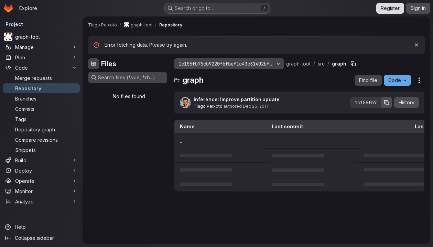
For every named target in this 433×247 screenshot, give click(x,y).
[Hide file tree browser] (93, 63)
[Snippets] (41, 150)
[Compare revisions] (41, 139)
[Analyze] (41, 201)
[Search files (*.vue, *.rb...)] (127, 77)
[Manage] (41, 47)
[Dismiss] (416, 45)
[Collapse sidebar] (41, 238)
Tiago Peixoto (208, 106)
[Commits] (41, 109)
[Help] (41, 227)
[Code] (41, 67)
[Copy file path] (353, 63)
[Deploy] (41, 170)
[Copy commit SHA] (386, 102)
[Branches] (41, 98)
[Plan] (41, 57)
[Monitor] (41, 191)
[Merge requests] (41, 78)
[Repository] (41, 88)
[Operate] (41, 181)
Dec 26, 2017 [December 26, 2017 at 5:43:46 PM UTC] (256, 106)
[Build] (41, 160)
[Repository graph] (41, 129)
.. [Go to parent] (181, 141)
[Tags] (41, 119)
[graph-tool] (41, 37)
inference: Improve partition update (237, 99)
